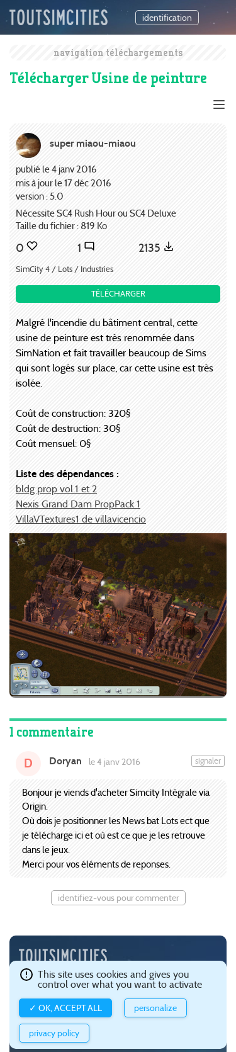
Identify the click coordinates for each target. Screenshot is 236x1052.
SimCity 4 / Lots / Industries (64, 269)
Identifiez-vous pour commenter (118, 897)
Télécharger (118, 293)
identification (167, 17)
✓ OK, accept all (65, 1008)
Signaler (208, 760)
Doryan (65, 761)
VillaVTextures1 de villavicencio (81, 519)
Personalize (155, 1008)
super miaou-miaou (93, 143)
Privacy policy (54, 1033)
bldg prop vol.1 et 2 (56, 489)
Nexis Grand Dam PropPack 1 (78, 504)
